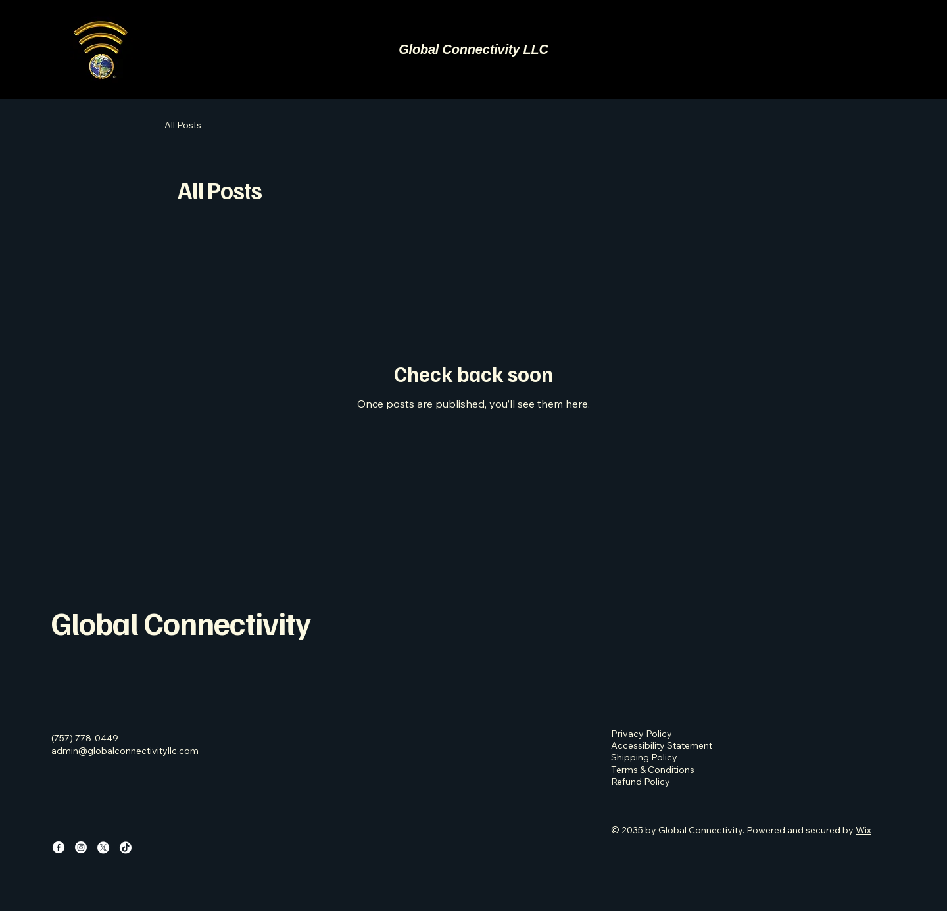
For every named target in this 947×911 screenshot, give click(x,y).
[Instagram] (81, 847)
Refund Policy (640, 781)
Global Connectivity (180, 622)
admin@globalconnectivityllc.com (125, 751)
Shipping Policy (644, 757)
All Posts (182, 125)
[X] (103, 847)
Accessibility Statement (661, 745)
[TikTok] (125, 847)
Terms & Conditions (652, 770)
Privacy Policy (641, 733)
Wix (863, 830)
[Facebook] (58, 847)
